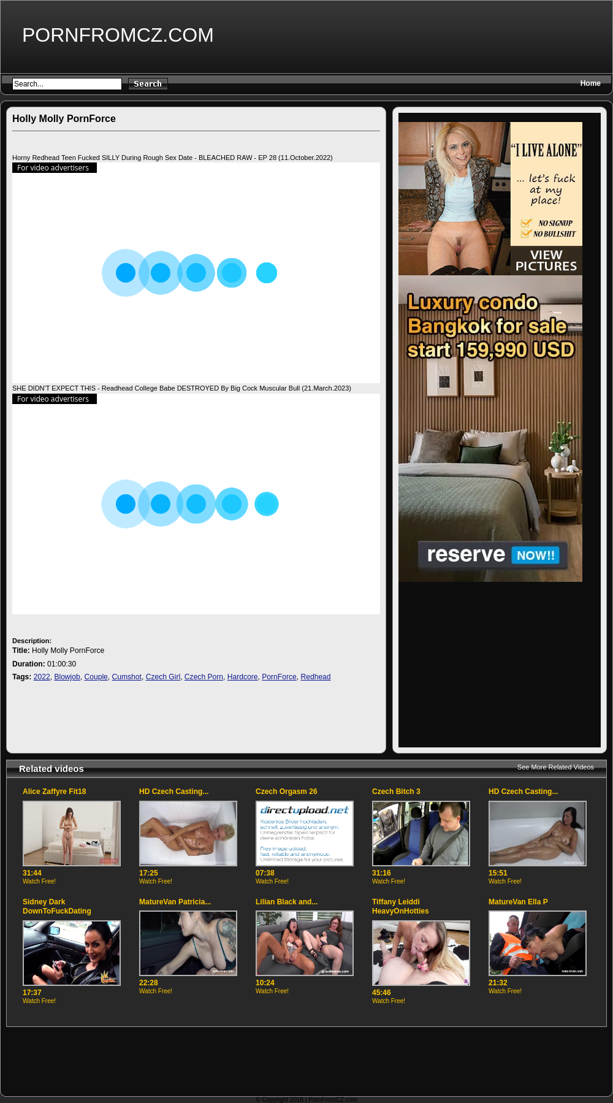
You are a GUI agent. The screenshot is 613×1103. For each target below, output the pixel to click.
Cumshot (127, 677)
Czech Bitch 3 (396, 791)
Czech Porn (204, 677)
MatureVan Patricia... (175, 902)
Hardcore (242, 677)
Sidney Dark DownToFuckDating (57, 907)
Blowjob (67, 677)
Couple (95, 677)
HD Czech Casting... (173, 791)
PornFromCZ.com (118, 35)
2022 (42, 677)
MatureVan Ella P (518, 902)
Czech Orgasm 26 (287, 791)
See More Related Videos (555, 767)
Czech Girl (163, 677)
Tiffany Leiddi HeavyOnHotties (400, 907)
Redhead (315, 677)
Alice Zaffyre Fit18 (54, 791)
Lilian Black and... (287, 902)
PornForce (279, 677)
